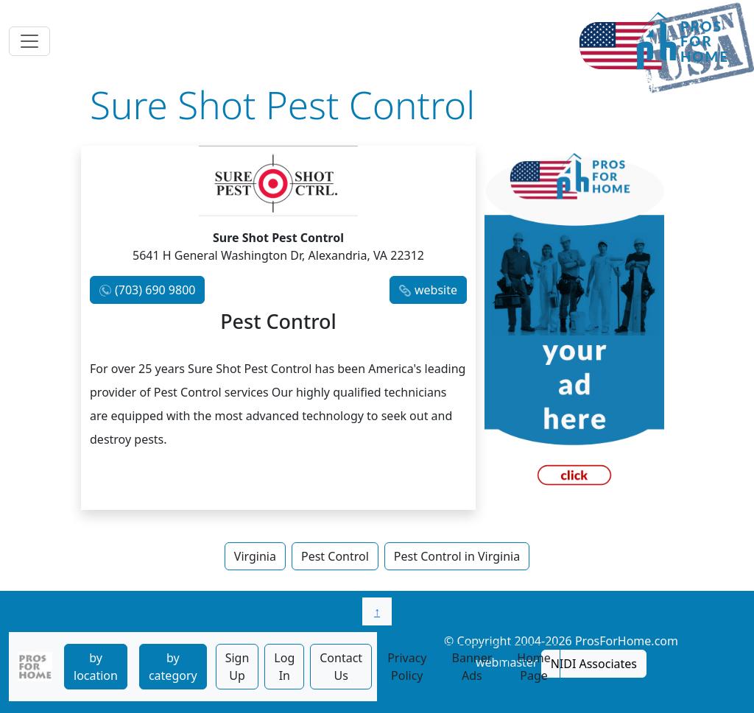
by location (96, 667)
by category (173, 667)
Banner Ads (472, 667)
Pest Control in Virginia (457, 556)
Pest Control (335, 556)
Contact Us (341, 667)
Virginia (255, 556)
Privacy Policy (406, 667)
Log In (284, 667)
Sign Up (237, 667)
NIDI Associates (594, 664)
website (436, 290)
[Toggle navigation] (29, 41)
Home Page (534, 667)
